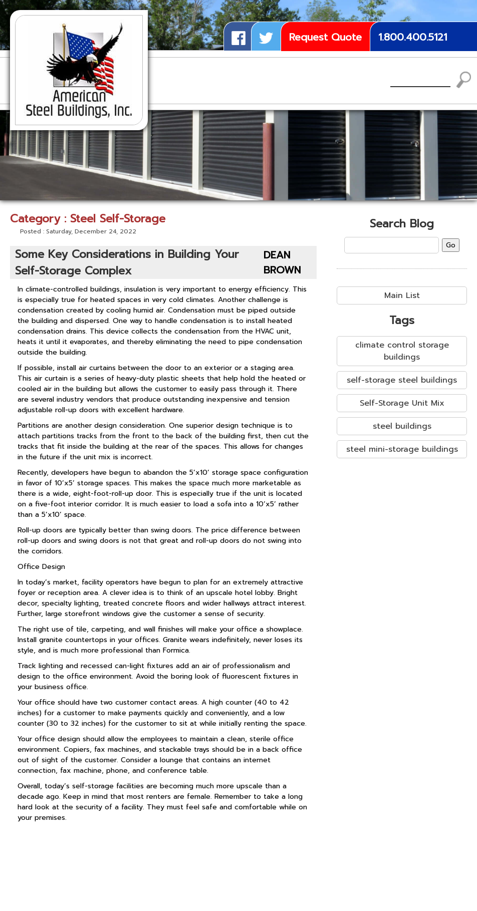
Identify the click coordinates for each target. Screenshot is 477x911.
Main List (402, 295)
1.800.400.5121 (412, 37)
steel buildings (402, 426)
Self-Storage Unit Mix (402, 403)
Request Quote (325, 37)
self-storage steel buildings (402, 380)
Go (450, 245)
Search (463, 80)
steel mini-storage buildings (402, 449)
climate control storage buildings (402, 351)
